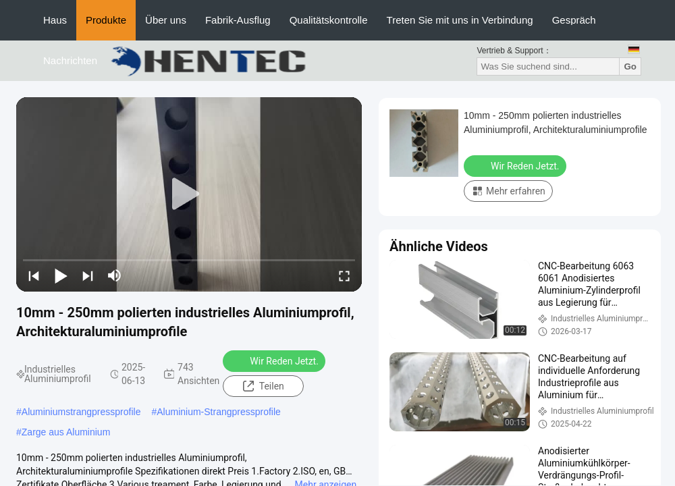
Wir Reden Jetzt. (275, 360)
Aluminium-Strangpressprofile (219, 411)
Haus (55, 20)
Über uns (165, 20)
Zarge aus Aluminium (66, 432)
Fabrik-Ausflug (238, 20)
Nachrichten (70, 60)
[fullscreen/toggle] (344, 275)
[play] (189, 194)
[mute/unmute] (114, 275)
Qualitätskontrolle (329, 20)
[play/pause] (60, 275)
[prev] (33, 275)
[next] (87, 275)
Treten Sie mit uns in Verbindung (460, 20)
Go (630, 66)
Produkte (106, 20)
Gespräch (574, 20)
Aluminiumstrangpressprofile (81, 411)
